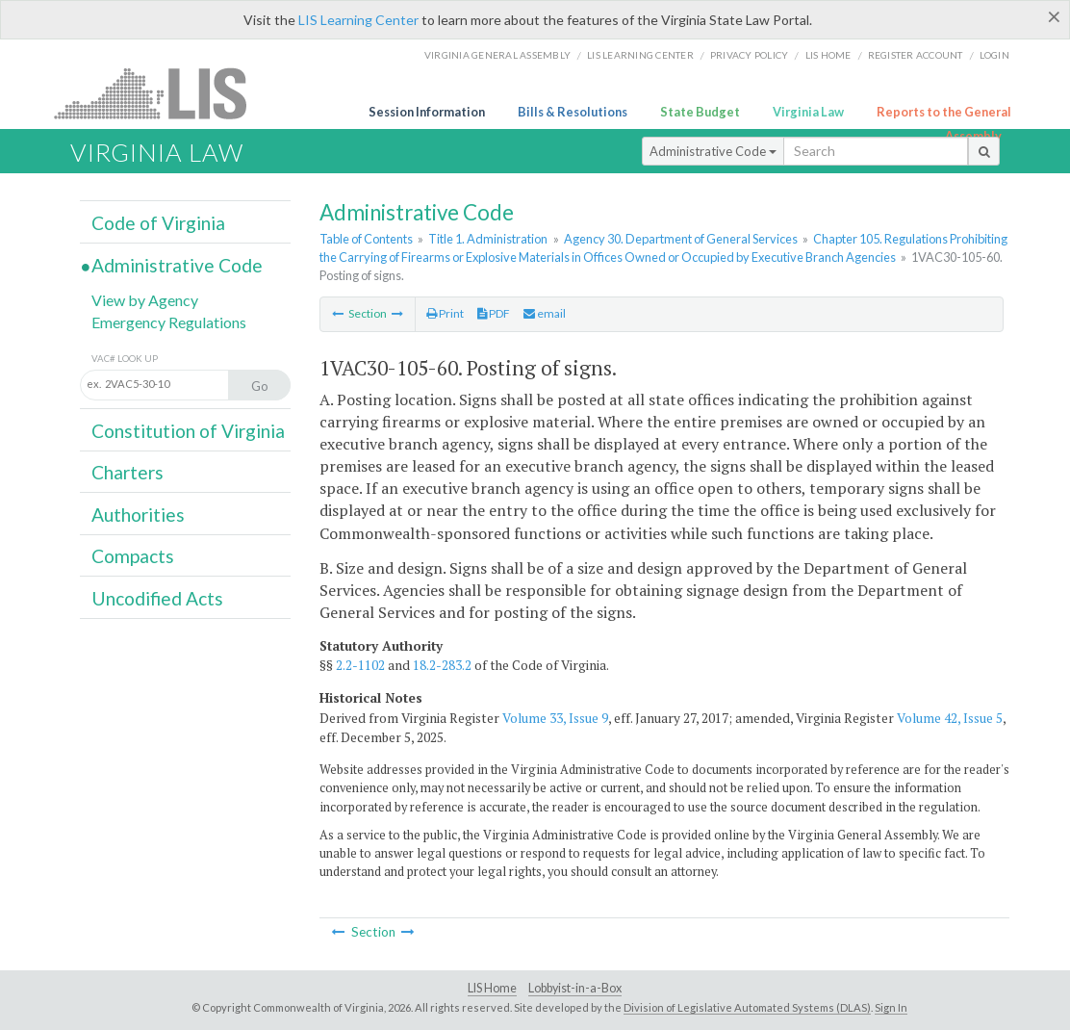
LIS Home (492, 988)
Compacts (132, 556)
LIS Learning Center (358, 20)
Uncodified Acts (157, 598)
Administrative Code (713, 151)
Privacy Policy (749, 55)
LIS (161, 92)
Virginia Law (808, 111)
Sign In (891, 1007)
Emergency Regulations (168, 322)
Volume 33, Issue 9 (555, 718)
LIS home (828, 55)
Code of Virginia (158, 223)
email (544, 313)
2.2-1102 (360, 665)
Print (445, 313)
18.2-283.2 (442, 665)
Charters (127, 472)
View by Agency (144, 300)
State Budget (700, 111)
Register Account (915, 55)
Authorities (138, 514)
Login (994, 55)
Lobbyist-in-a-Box (575, 988)
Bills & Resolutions (572, 111)
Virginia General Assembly (497, 55)
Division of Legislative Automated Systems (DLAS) (747, 1007)
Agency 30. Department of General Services (681, 238)
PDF (493, 313)
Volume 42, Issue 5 (950, 718)
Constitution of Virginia (188, 431)
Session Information (427, 111)
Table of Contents (366, 238)
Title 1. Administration (488, 238)
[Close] (1054, 16)
